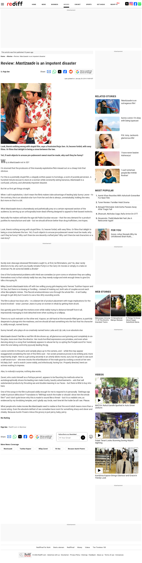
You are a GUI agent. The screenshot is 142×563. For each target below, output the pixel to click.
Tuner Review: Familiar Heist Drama (113, 202)
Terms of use (109, 555)
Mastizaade (8, 449)
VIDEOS (99, 374)
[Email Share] (48, 72)
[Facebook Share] (65, 72)
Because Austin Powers (76, 449)
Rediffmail (70, 547)
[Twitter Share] (59, 72)
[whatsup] (140, 4)
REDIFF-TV (114, 4)
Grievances (119, 555)
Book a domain (58, 547)
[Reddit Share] (70, 72)
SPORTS (88, 4)
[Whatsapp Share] (54, 72)
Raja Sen (6, 72)
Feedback (92, 555)
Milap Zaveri (43, 449)
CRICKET (78, 4)
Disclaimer (65, 555)
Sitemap (84, 555)
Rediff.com (42, 555)
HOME (34, 4)
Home (3, 56)
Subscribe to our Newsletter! (67, 434)
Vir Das (57, 449)
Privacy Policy (75, 555)
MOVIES (66, 4)
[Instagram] (131, 4)
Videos (87, 547)
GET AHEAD (101, 4)
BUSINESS (54, 4)
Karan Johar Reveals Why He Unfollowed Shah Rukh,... (124, 235)
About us (100, 555)
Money (79, 547)
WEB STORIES (103, 291)
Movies (9, 56)
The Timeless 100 (99, 547)
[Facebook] (135, 4)
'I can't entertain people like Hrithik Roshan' (129, 173)
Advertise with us (53, 555)
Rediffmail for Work (43, 547)
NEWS (44, 4)
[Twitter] (127, 4)
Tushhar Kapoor (25, 449)
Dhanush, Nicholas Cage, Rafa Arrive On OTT (118, 214)
